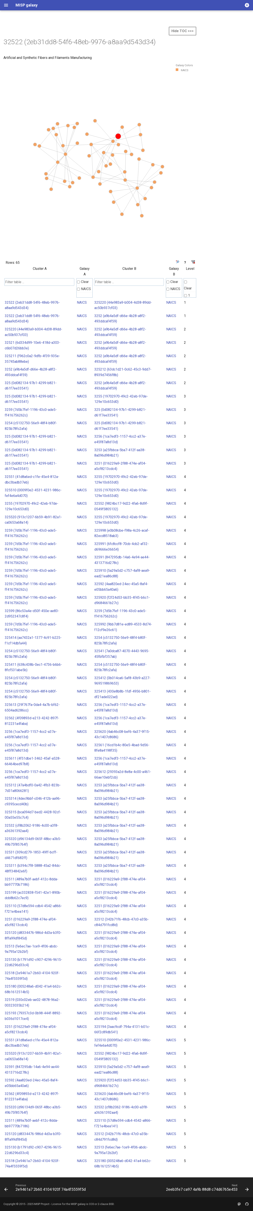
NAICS (84, 289)
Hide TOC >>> (182, 31)
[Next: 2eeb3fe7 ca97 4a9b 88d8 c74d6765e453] (206, 1189)
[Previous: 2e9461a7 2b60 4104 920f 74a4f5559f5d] (46, 1189)
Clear (83, 282)
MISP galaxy (78, 1204)
